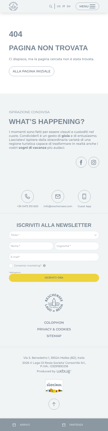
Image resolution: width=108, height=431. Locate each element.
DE (59, 6)
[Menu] (87, 6)
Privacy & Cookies (54, 329)
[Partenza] (79, 424)
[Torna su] (54, 404)
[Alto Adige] (54, 386)
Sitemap (54, 336)
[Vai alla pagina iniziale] (54, 303)
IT (63, 6)
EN (68, 6)
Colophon (54, 323)
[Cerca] (50, 6)
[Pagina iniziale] (13, 6)
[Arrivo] (29, 424)
